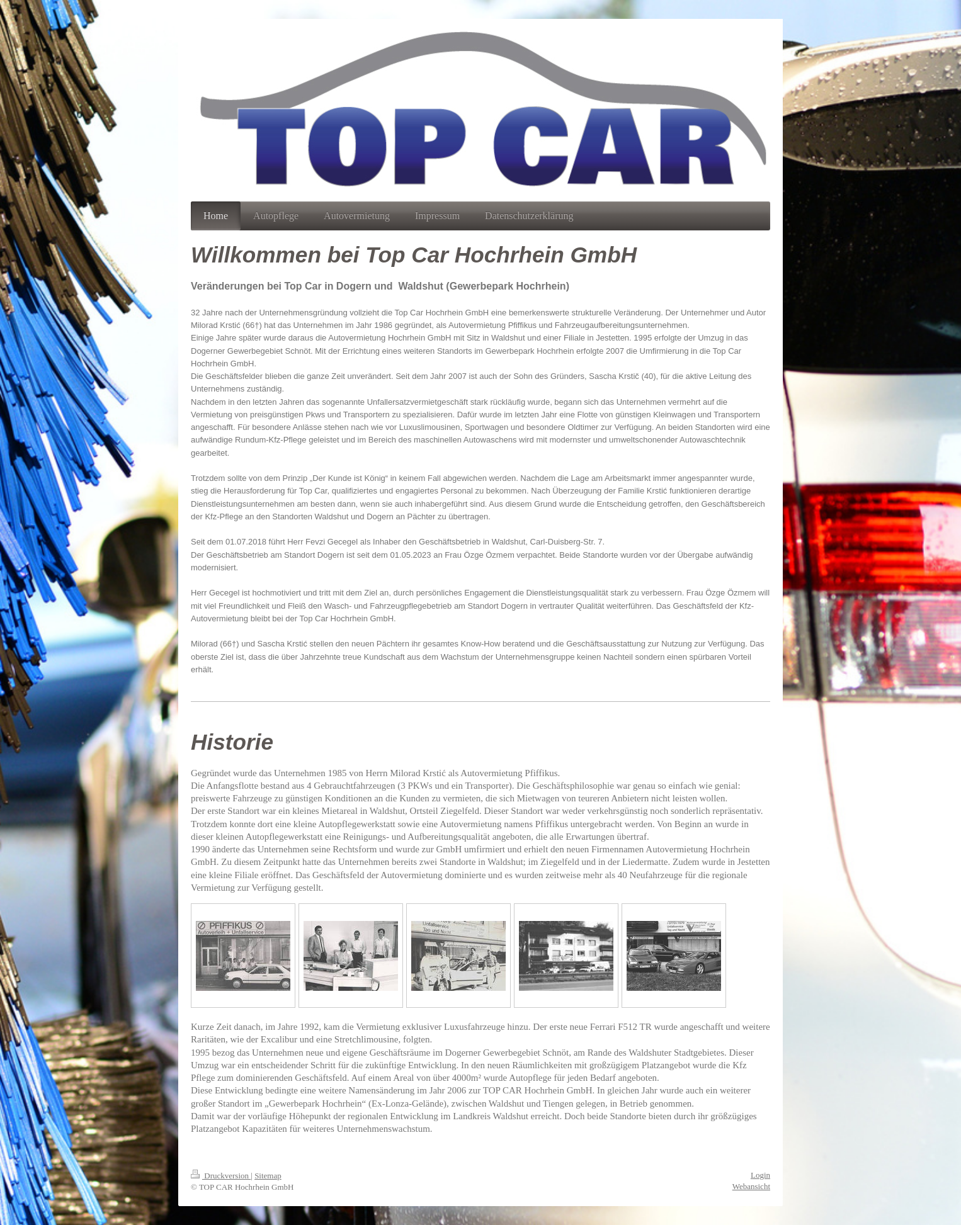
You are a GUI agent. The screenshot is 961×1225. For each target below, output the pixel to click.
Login (760, 1175)
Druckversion (221, 1175)
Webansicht (751, 1186)
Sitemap (267, 1175)
